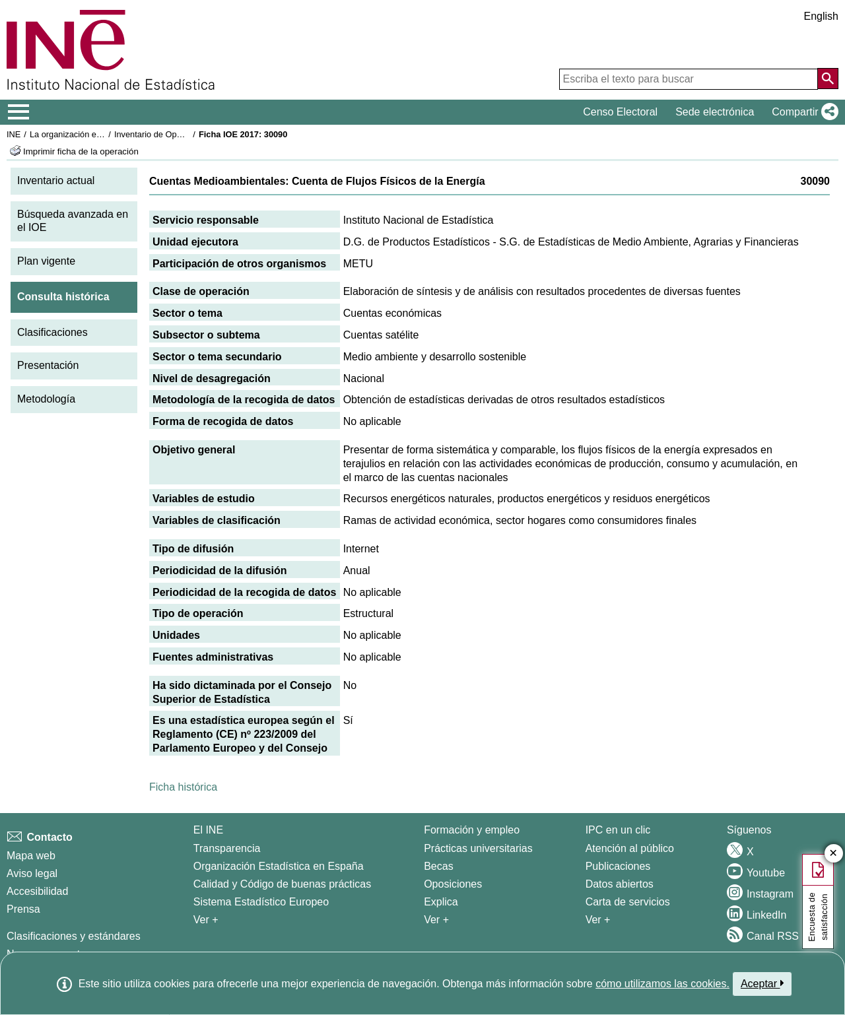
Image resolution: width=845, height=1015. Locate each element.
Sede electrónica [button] (714, 111)
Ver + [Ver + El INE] (206, 919)
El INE (208, 829)
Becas (438, 866)
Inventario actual (55, 180)
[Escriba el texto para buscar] (688, 79)
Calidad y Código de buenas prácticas (282, 884)
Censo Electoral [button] (620, 111)
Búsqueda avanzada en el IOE (72, 221)
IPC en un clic (618, 829)
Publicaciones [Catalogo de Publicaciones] (618, 866)
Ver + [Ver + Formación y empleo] (436, 919)
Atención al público (630, 848)
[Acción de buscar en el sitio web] (827, 78)
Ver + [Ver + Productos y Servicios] (598, 919)
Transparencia (227, 848)
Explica (441, 901)
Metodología (46, 399)
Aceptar (762, 983)
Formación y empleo (472, 829)
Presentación (48, 365)
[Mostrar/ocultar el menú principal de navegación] (19, 112)
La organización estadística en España (102, 134)
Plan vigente (46, 261)
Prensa (23, 909)
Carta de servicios (628, 901)
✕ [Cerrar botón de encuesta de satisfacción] (833, 853)
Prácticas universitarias (478, 848)
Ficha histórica (183, 787)
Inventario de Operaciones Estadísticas (187, 134)
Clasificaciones (52, 332)
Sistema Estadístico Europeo (261, 901)
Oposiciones (453, 884)
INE (13, 134)
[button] (802, 112)
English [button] (821, 16)
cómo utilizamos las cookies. (662, 983)
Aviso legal (32, 873)
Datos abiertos (620, 884)
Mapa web (31, 855)
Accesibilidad (37, 891)
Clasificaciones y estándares (74, 936)
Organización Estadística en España (278, 866)
